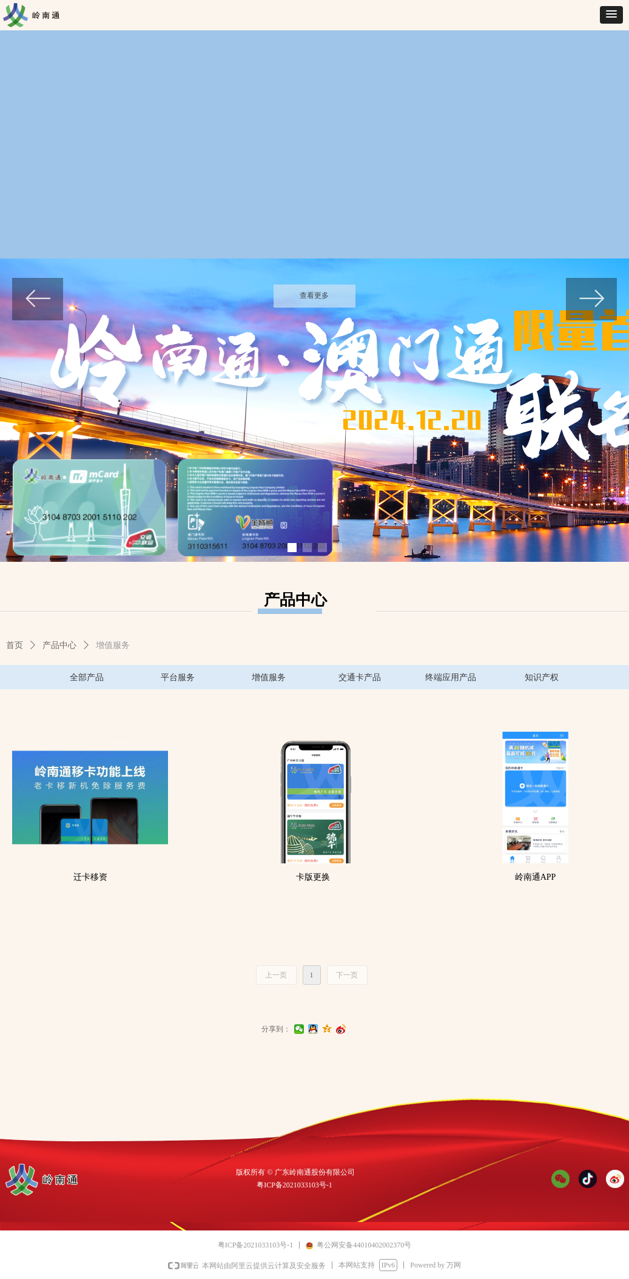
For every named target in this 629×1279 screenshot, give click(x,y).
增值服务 (113, 645)
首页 (14, 645)
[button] (611, 15)
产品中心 (59, 645)
